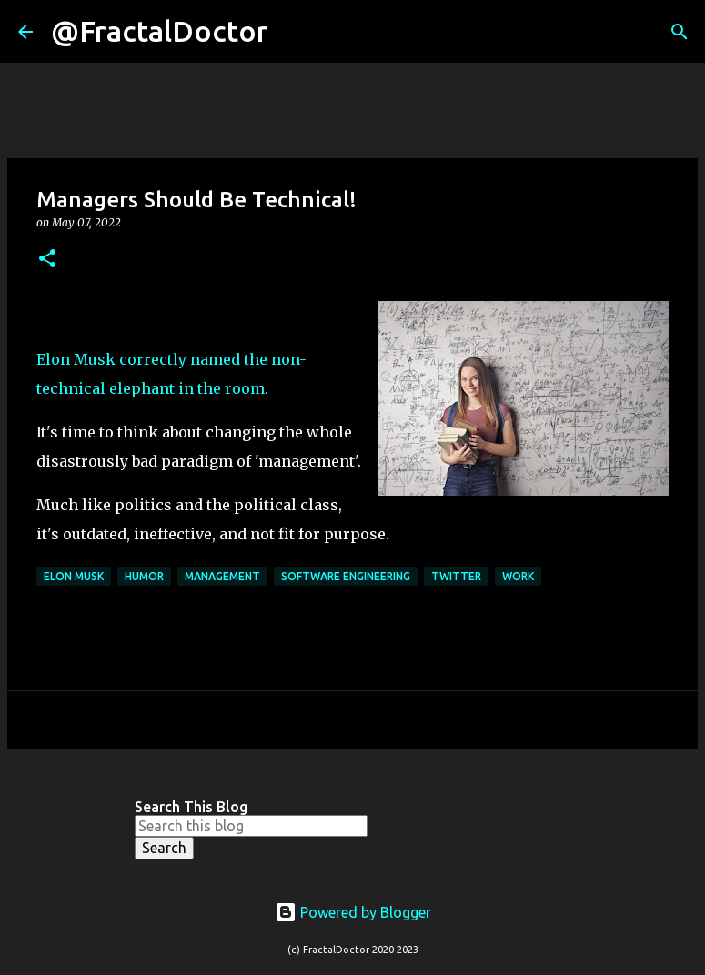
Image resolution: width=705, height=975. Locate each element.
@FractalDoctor (159, 31)
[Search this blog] (251, 826)
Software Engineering (345, 576)
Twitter (456, 576)
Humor (144, 576)
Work (518, 576)
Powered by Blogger (353, 912)
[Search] (294, 32)
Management (222, 576)
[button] (47, 259)
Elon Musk (74, 576)
